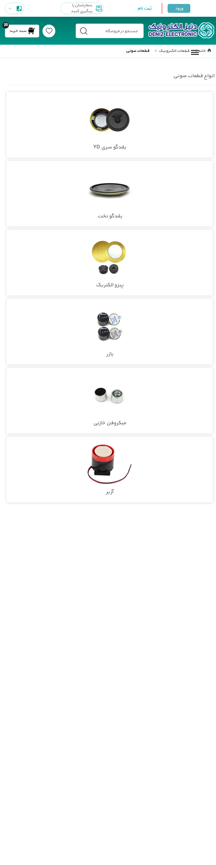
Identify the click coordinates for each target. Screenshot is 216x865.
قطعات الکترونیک (173, 51)
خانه (204, 51)
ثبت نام (144, 8)
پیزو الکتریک (109, 285)
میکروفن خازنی (109, 423)
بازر (109, 354)
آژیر (109, 492)
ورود (179, 8)
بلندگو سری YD (109, 147)
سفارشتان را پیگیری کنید (87, 8)
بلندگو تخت (109, 216)
